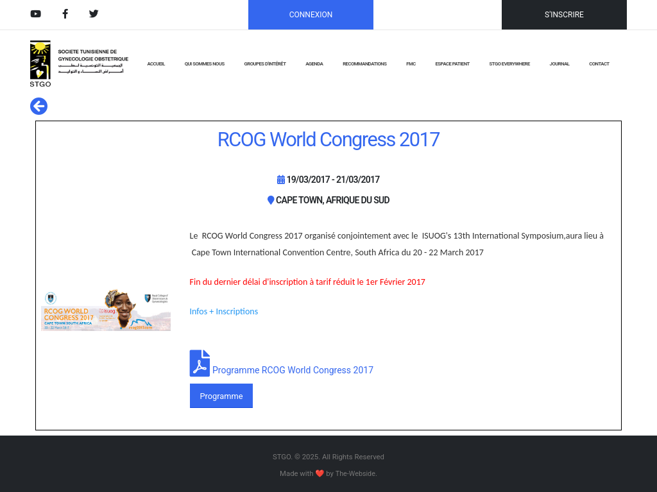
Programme (221, 396)
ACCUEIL (155, 64)
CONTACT (599, 64)
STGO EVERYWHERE (510, 64)
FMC (410, 64)
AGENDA (314, 64)
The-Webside (355, 473)
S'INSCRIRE (564, 14)
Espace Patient (453, 64)
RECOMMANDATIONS (364, 64)
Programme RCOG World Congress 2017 (292, 370)
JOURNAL (560, 64)
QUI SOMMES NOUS (205, 64)
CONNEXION (311, 14)
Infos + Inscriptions (225, 311)
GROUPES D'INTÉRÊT (265, 64)
